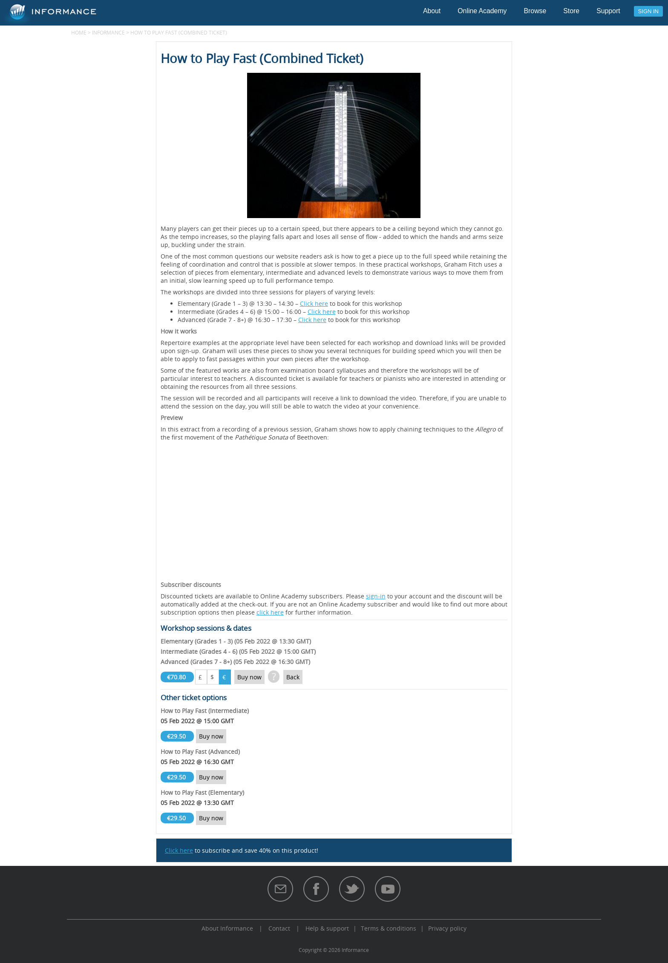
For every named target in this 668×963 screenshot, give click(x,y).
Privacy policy (447, 928)
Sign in (648, 11)
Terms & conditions (388, 928)
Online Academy (482, 10)
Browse (535, 10)
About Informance (227, 928)
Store (571, 10)
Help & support (327, 928)
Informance (108, 32)
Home (78, 32)
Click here (314, 303)
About (432, 10)
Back (292, 677)
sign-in (376, 596)
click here (270, 612)
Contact (279, 928)
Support (608, 10)
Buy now (249, 677)
